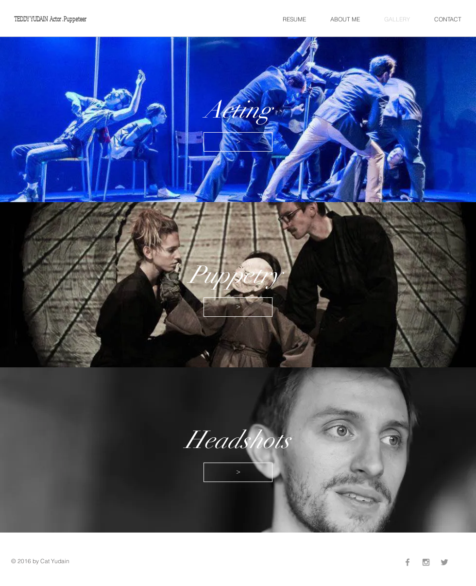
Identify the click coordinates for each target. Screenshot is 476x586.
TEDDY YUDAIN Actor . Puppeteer (50, 19)
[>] (238, 142)
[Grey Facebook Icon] (407, 562)
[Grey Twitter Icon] (444, 562)
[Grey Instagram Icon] (426, 562)
